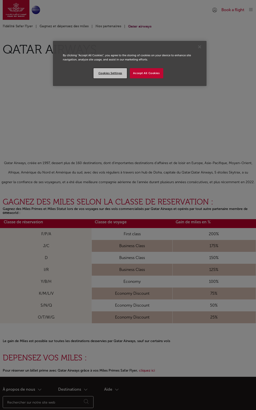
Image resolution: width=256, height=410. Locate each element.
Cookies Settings (110, 73)
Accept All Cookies (146, 73)
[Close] (199, 46)
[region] (130, 63)
